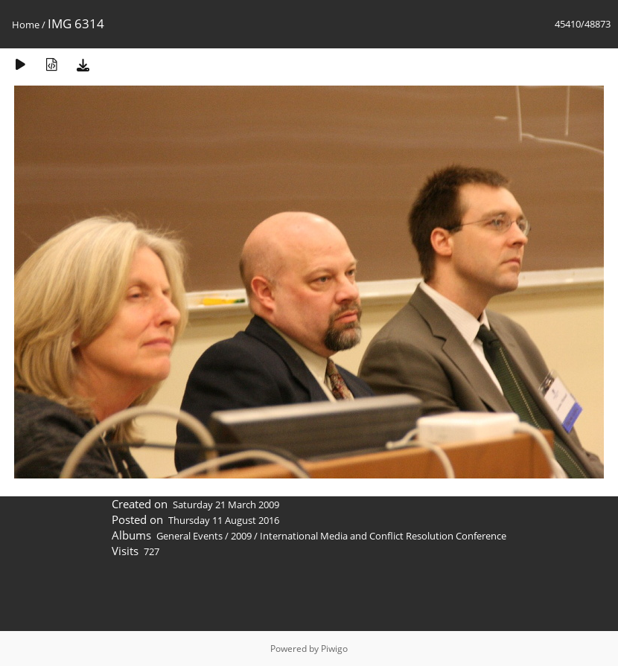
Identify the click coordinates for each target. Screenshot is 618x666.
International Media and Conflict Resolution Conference (383, 535)
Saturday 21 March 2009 (226, 504)
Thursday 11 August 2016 (223, 520)
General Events (189, 535)
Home (25, 24)
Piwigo (334, 648)
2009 (241, 535)
